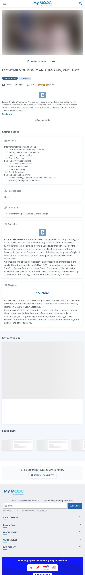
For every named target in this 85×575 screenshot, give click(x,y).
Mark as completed (42, 458)
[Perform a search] (81, 4)
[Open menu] (4, 4)
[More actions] (53, 61)
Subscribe (75, 489)
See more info (42, 103)
